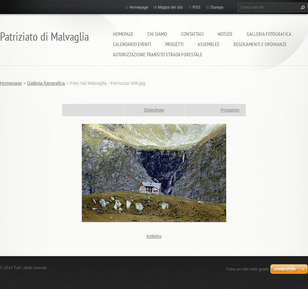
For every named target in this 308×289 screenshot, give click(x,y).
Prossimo (230, 110)
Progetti (174, 44)
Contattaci (192, 34)
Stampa (216, 7)
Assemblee (208, 44)
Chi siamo (157, 34)
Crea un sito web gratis (247, 269)
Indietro (154, 236)
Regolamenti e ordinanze (260, 44)
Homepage (123, 34)
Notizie (225, 34)
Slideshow (154, 110)
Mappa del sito (170, 7)
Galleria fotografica (269, 34)
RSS (197, 7)
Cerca (302, 7)
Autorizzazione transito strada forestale (157, 54)
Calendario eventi (132, 44)
